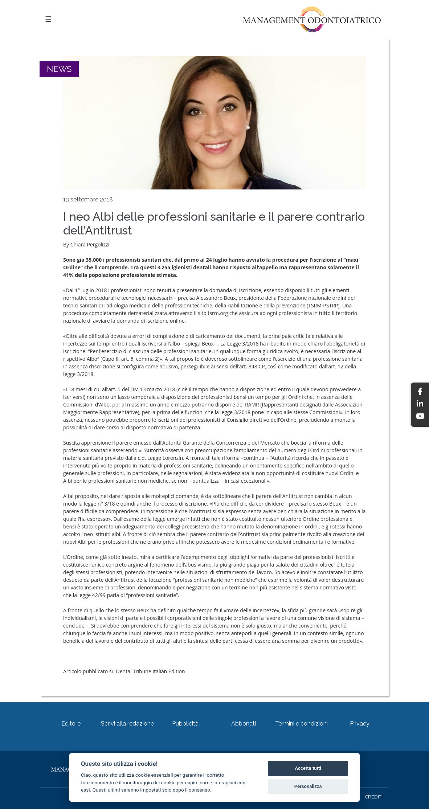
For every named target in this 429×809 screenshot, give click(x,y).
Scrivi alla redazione (127, 723)
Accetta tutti (308, 768)
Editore (71, 723)
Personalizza (308, 786)
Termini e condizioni (301, 723)
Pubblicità (185, 723)
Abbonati (243, 723)
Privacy (359, 723)
